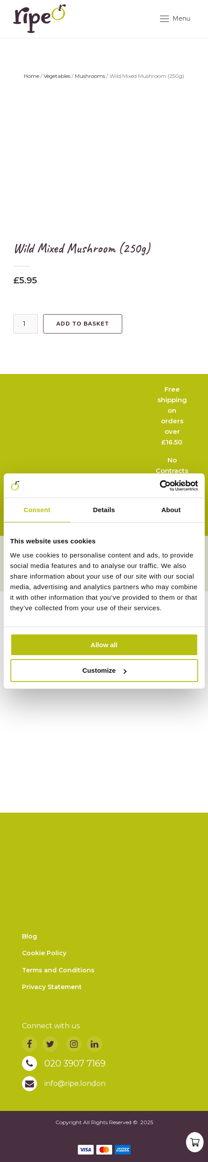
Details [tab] (104, 509)
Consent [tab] (37, 509)
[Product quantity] (25, 324)
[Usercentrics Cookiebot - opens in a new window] (159, 485)
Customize (104, 670)
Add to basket (82, 323)
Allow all (104, 645)
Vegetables (57, 76)
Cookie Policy (44, 953)
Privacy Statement (52, 987)
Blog (29, 936)
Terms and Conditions (58, 970)
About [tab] (171, 509)
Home (31, 76)
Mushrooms (90, 76)
